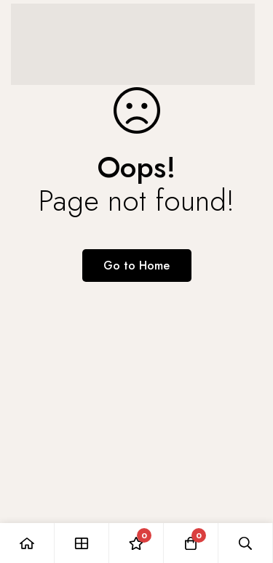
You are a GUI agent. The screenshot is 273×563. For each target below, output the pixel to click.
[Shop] (82, 543)
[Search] (245, 543)
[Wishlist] (136, 543)
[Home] (27, 543)
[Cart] (191, 543)
